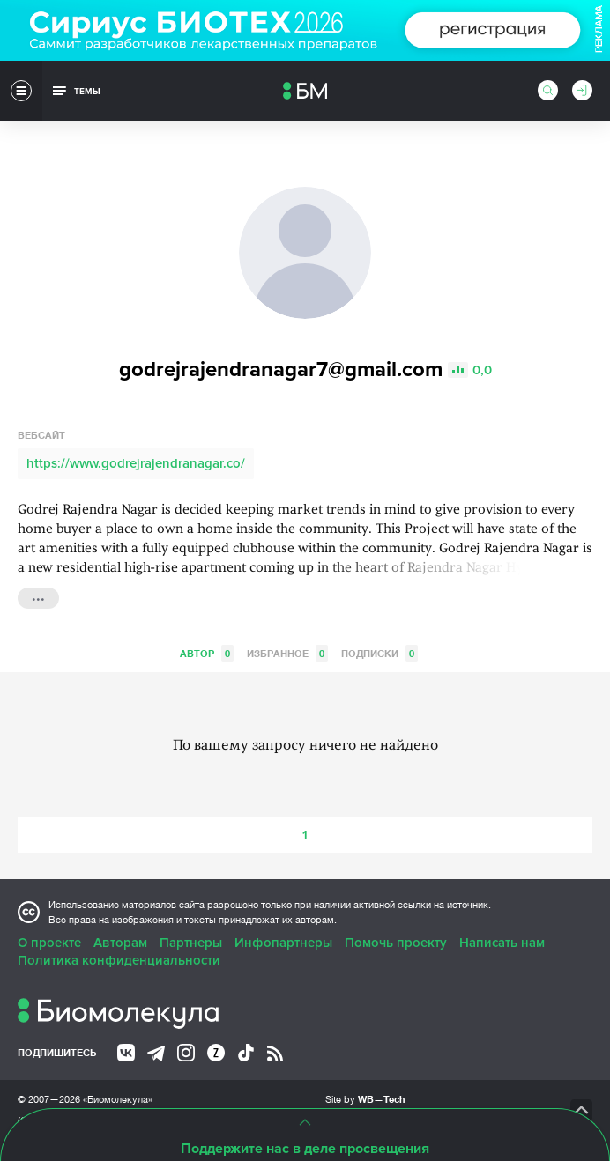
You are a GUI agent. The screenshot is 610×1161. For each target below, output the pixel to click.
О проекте (49, 942)
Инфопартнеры (283, 942)
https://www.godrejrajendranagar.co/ (135, 463)
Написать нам (502, 942)
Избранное (287, 653)
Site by (365, 1099)
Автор (207, 653)
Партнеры (191, 942)
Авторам (120, 942)
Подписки (379, 653)
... (38, 596)
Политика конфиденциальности (119, 960)
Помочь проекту (396, 942)
